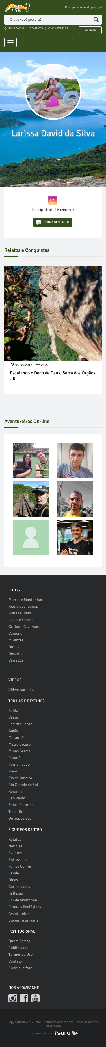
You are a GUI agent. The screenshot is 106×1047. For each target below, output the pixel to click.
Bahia (13, 710)
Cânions (15, 633)
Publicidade (18, 947)
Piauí (12, 771)
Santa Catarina (21, 805)
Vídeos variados (21, 689)
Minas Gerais (19, 751)
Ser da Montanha (22, 900)
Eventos (15, 853)
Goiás (13, 730)
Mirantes (15, 640)
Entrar (90, 30)
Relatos (14, 839)
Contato (15, 961)
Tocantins (16, 811)
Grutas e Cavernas (23, 626)
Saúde (13, 873)
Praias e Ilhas (19, 613)
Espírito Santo (20, 724)
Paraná (14, 757)
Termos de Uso (20, 954)
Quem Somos (19, 941)
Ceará (13, 717)
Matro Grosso (19, 744)
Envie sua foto (20, 968)
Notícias (15, 846)
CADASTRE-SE (58, 28)
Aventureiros (19, 913)
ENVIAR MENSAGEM (53, 222)
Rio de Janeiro (20, 778)
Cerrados (15, 660)
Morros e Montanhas (25, 599)
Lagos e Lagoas (20, 620)
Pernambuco (19, 764)
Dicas (13, 879)
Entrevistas (17, 859)
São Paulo (16, 798)
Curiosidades (19, 886)
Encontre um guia (23, 920)
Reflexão (15, 893)
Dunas (13, 646)
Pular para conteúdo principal (83, 7)
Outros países (19, 818)
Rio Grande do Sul (23, 784)
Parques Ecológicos (24, 906)
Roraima (15, 791)
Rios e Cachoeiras (23, 606)
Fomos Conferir (21, 866)
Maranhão (16, 737)
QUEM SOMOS (14, 28)
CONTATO (36, 28)
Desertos (15, 653)
